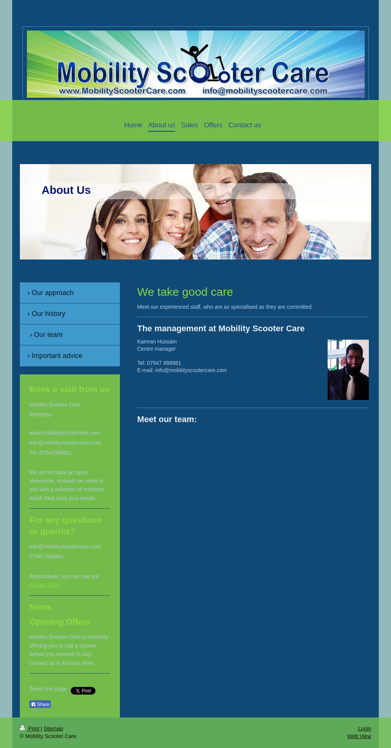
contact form (44, 585)
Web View (359, 736)
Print (30, 728)
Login (364, 728)
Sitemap (53, 728)
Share (40, 704)
